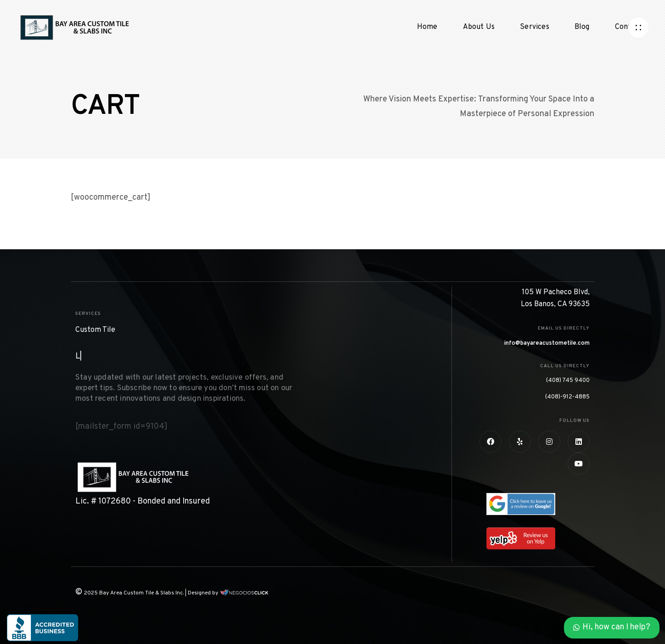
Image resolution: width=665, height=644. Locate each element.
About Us (479, 27)
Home (427, 27)
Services (534, 27)
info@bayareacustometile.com (547, 343)
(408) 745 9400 (568, 380)
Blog (582, 27)
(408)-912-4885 (567, 397)
